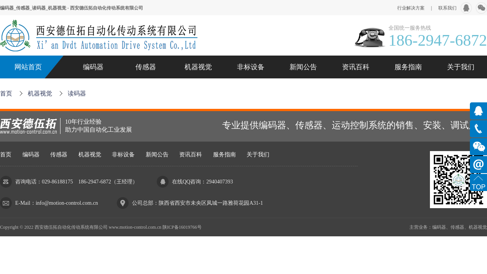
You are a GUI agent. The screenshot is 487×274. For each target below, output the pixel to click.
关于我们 (460, 67)
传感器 (145, 67)
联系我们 (447, 8)
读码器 (77, 93)
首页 (6, 93)
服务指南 (408, 67)
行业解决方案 (411, 8)
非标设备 (250, 67)
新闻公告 (303, 67)
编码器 (93, 67)
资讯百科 (355, 67)
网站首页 (28, 67)
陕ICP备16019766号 (182, 227)
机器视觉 (198, 67)
